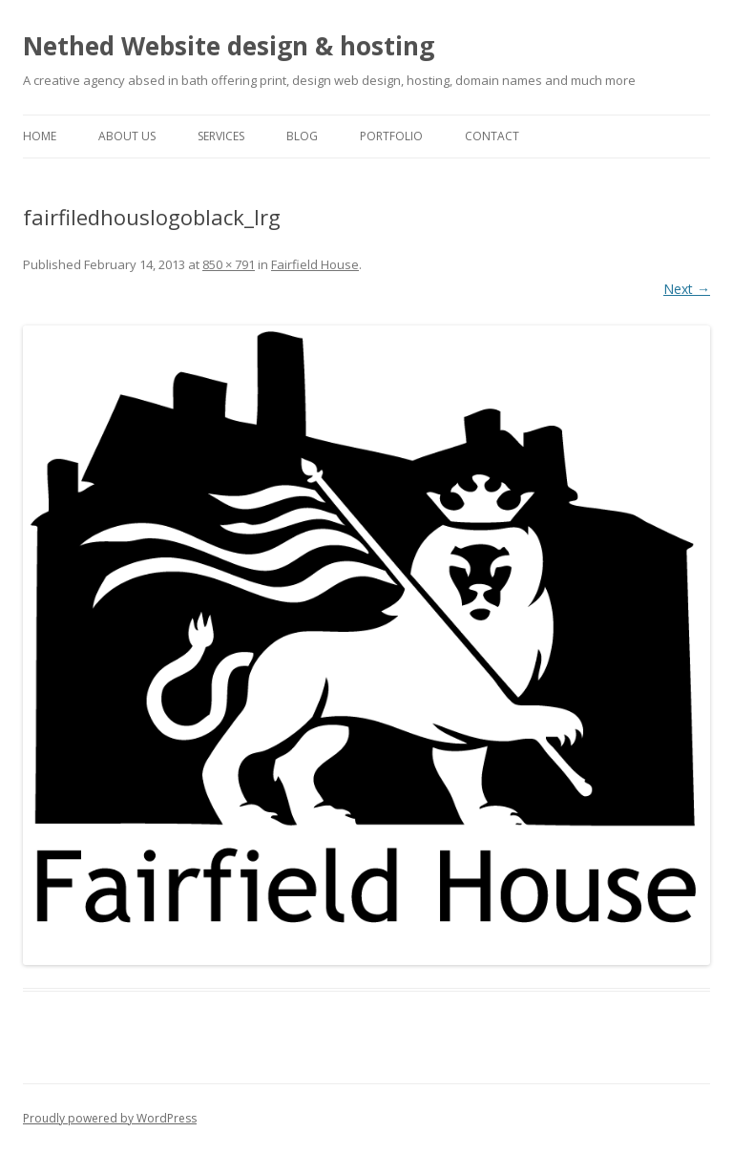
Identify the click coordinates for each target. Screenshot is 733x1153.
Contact (492, 136)
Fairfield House (315, 264)
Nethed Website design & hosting (228, 46)
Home (39, 136)
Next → (686, 289)
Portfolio (391, 136)
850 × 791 (228, 264)
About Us (127, 136)
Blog (302, 136)
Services (221, 136)
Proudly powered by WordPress (110, 1118)
